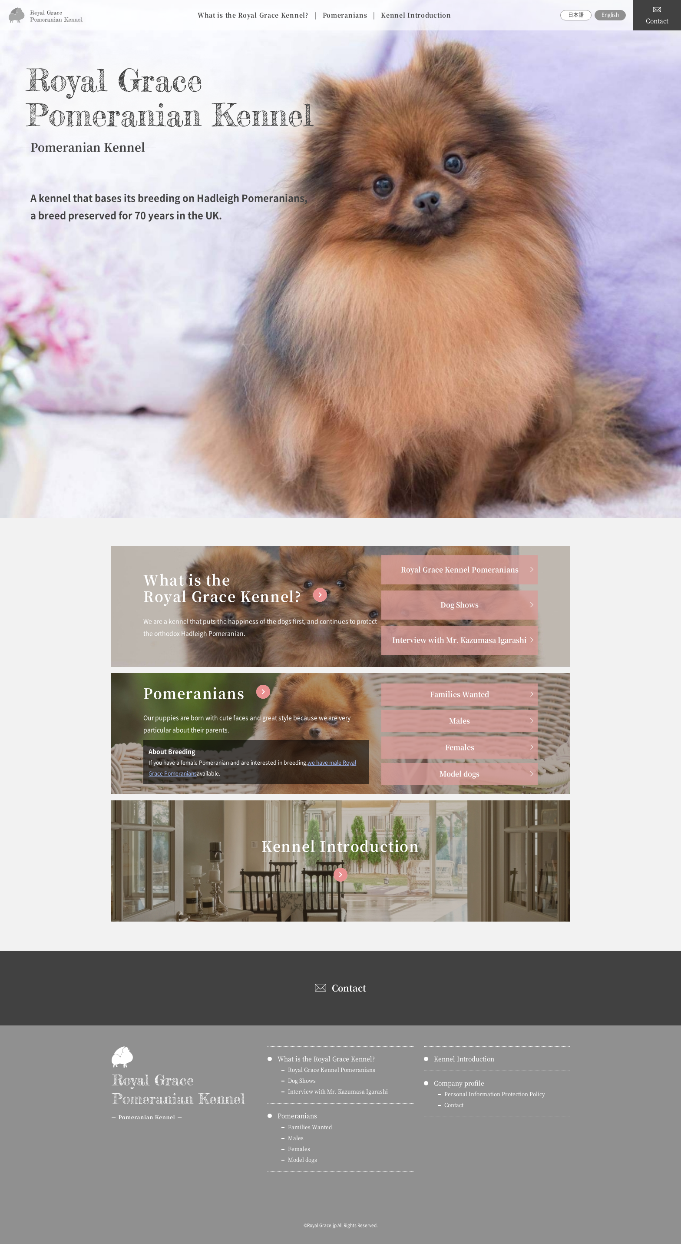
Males (459, 721)
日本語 (576, 15)
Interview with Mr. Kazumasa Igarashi (459, 640)
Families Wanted (459, 694)
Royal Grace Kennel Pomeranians (460, 569)
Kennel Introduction (416, 14)
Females (459, 747)
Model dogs (459, 774)
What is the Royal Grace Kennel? (253, 14)
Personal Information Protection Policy (494, 1094)
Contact (657, 20)
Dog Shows (459, 605)
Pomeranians (345, 14)
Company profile (459, 1082)
